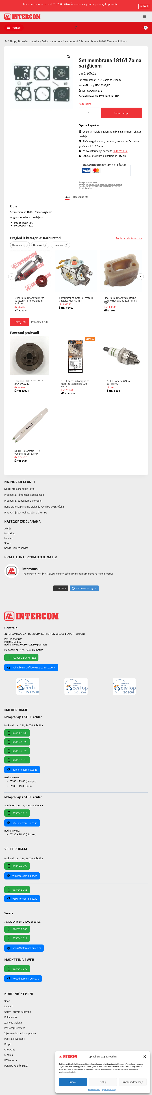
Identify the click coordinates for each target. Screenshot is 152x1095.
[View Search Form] (76, 24)
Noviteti (8, 535)
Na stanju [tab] (20, 242)
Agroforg (88, 185)
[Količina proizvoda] (86, 110)
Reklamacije (11, 1014)
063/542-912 (17, 757)
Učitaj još (20, 319)
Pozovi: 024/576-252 (21, 654)
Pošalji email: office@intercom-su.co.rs (31, 664)
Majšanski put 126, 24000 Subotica (23, 647)
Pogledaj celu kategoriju (129, 235)
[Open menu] (144, 13)
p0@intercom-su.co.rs (22, 766)
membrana (97, 183)
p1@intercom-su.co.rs (22, 820)
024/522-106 (17, 926)
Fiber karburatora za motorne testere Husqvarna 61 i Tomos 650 (120, 297)
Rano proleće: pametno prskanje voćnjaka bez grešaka (34, 503)
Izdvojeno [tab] (60, 242)
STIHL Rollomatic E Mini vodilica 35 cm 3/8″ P (27, 449)
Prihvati (73, 1082)
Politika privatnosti (14, 1036)
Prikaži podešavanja (132, 1082)
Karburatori (89, 53)
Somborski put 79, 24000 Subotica (23, 802)
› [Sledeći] (140, 273)
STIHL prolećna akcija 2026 (19, 485)
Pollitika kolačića (94, 1089)
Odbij (103, 1082)
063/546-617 (17, 935)
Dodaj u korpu (119, 110)
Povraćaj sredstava (14, 1025)
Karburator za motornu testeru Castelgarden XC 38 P (76, 296)
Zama (117, 183)
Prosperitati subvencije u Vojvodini (23, 497)
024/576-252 (120, 148)
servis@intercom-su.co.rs (24, 945)
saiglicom (107, 183)
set (113, 183)
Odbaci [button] (144, 4)
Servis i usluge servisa (16, 545)
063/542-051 (17, 886)
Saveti (7, 540)
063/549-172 (17, 965)
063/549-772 (17, 863)
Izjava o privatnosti (109, 1089)
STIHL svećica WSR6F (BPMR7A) (119, 379)
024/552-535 (17, 730)
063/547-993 (17, 739)
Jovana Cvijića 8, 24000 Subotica (22, 918)
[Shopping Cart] (144, 25)
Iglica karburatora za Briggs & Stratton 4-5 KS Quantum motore (30, 297)
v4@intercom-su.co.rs (22, 873)
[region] (76, 280)
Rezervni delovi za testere (111, 181)
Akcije (7, 525)
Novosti (8, 1003)
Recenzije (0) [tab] (80, 194)
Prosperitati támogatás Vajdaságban (24, 491)
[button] (145, 1056)
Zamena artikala (13, 1019)
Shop (7, 998)
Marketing (9, 530)
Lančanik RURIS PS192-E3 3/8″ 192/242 (29, 379)
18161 (89, 183)
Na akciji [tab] (40, 242)
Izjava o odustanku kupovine (20, 1030)
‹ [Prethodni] (11, 273)
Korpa (7, 1041)
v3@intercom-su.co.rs (22, 895)
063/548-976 (17, 748)
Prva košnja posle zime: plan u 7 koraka (25, 509)
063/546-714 (17, 810)
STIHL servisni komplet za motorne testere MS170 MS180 (75, 380)
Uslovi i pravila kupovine (17, 1009)
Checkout (9, 1046)
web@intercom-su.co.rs (23, 975)
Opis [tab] (67, 194)
